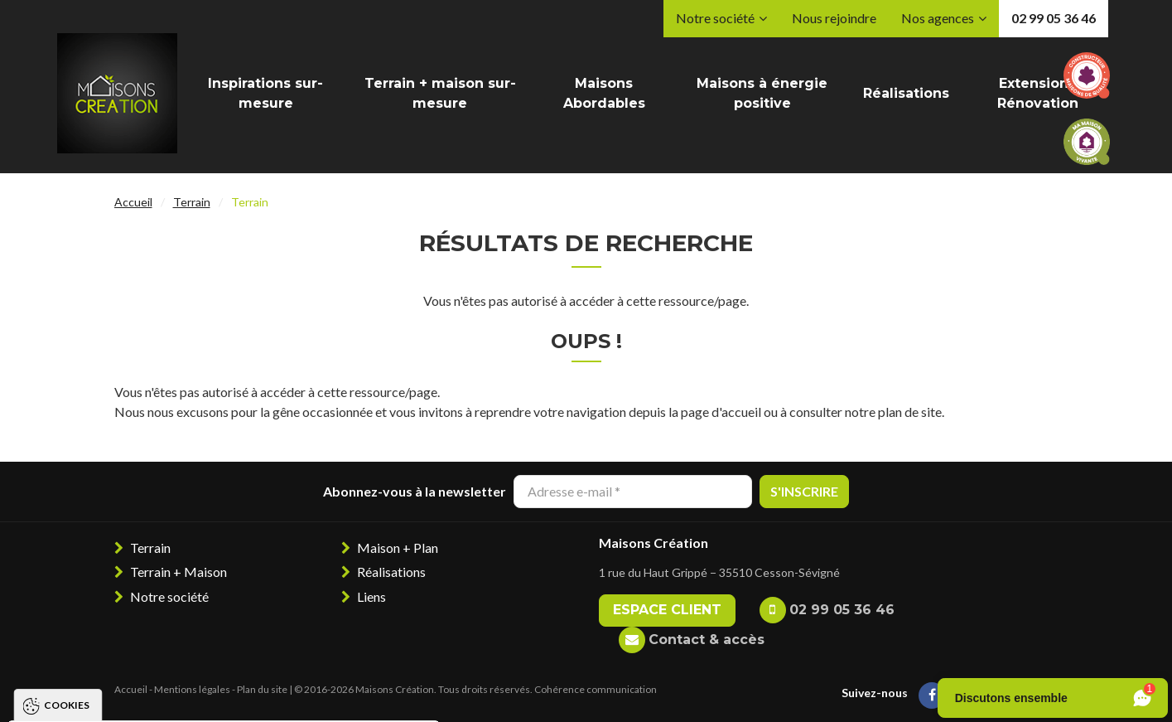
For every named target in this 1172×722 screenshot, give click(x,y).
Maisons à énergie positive (762, 93)
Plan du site (262, 689)
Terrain (191, 202)
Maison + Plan (397, 547)
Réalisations (906, 93)
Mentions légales (192, 689)
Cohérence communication (595, 689)
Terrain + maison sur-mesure (440, 93)
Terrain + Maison (178, 571)
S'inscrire (804, 491)
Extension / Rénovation (1037, 93)
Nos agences (937, 18)
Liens (371, 596)
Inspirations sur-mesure (265, 93)
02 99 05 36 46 (1053, 18)
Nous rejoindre (834, 18)
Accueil (133, 202)
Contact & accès (706, 639)
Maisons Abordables (604, 93)
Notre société (715, 18)
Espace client (667, 610)
